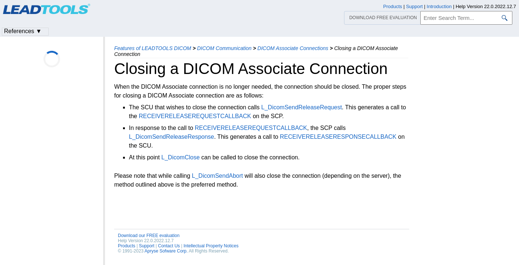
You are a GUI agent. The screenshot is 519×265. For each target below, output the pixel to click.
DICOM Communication (224, 48)
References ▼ (23, 31)
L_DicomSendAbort (217, 176)
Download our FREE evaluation (148, 235)
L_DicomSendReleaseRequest (301, 107)
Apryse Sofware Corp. (165, 251)
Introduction (439, 6)
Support (146, 245)
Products (126, 245)
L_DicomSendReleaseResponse (171, 137)
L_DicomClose (180, 157)
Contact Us (169, 245)
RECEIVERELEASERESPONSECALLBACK (338, 137)
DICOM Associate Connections (292, 48)
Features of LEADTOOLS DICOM (152, 48)
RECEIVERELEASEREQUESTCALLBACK (195, 116)
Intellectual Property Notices (210, 245)
